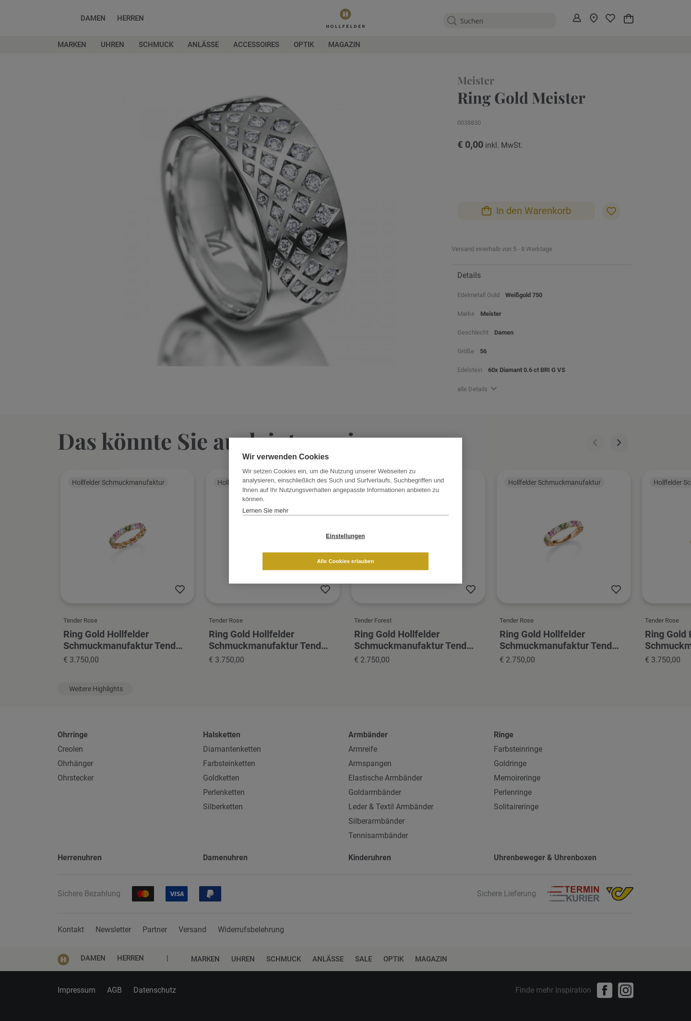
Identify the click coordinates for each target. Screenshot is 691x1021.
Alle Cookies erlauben (402, 548)
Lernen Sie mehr (265, 523)
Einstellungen (288, 548)
